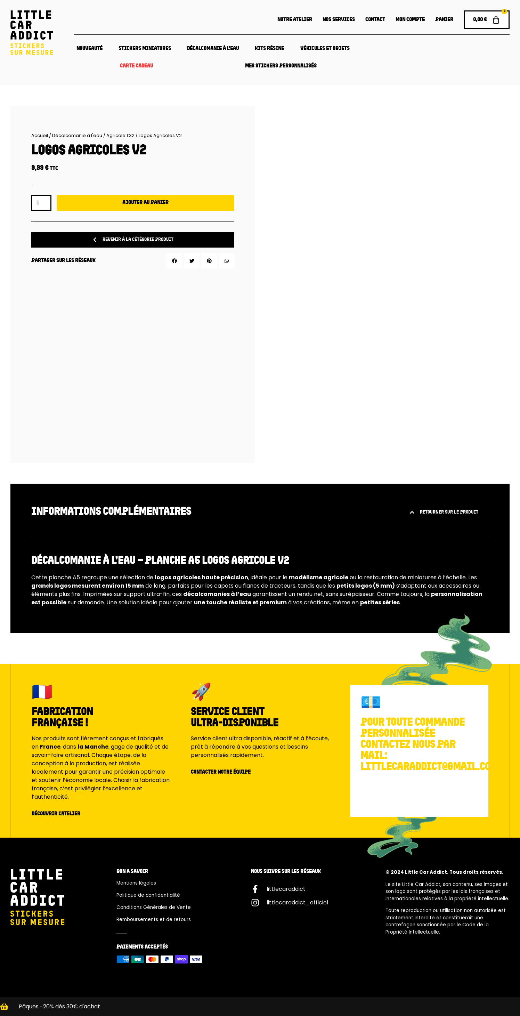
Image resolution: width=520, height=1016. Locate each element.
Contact (375, 20)
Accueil (39, 135)
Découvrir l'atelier (56, 814)
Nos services (339, 20)
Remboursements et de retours (153, 919)
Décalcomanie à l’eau (213, 48)
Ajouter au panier (145, 202)
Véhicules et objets (325, 48)
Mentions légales (136, 883)
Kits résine (269, 48)
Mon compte (410, 20)
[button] (174, 260)
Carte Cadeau (136, 66)
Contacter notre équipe (221, 772)
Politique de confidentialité (148, 895)
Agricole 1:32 (120, 135)
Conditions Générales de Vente (153, 907)
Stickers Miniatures (145, 48)
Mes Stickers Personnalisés (281, 66)
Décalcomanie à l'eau (77, 135)
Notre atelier (294, 20)
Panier (444, 20)
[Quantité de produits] (41, 203)
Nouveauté (89, 48)
